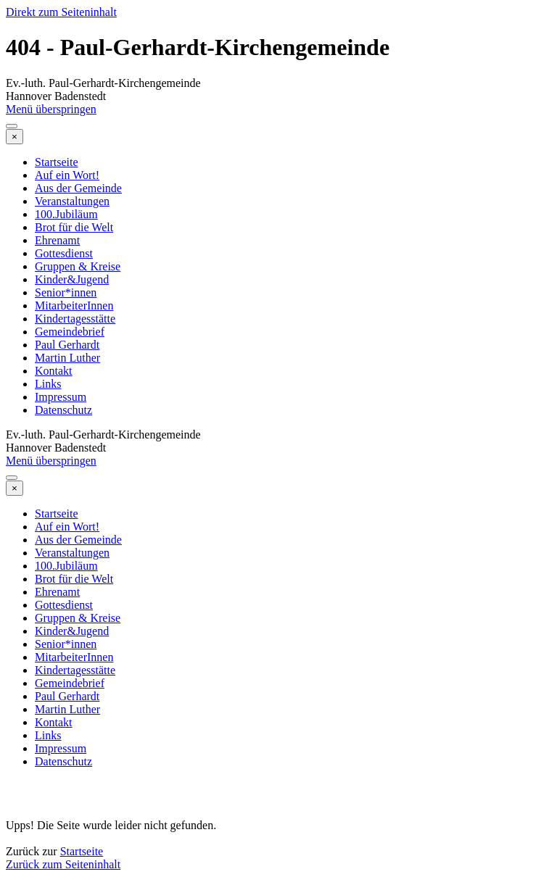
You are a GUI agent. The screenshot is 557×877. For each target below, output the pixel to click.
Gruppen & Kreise (77, 266)
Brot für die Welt (74, 227)
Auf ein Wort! (67, 175)
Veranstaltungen (72, 201)
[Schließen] (14, 136)
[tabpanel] (278, 819)
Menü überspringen (51, 109)
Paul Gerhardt (67, 344)
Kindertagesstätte (75, 318)
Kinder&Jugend (72, 279)
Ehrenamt (57, 240)
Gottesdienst (64, 253)
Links (48, 384)
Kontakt (54, 371)
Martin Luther (67, 358)
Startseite (56, 162)
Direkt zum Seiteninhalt (61, 12)
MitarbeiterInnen (74, 305)
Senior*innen (65, 292)
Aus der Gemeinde (78, 188)
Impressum (60, 397)
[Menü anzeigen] (11, 126)
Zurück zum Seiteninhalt (63, 864)
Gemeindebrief (69, 331)
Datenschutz (63, 410)
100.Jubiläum (66, 214)
